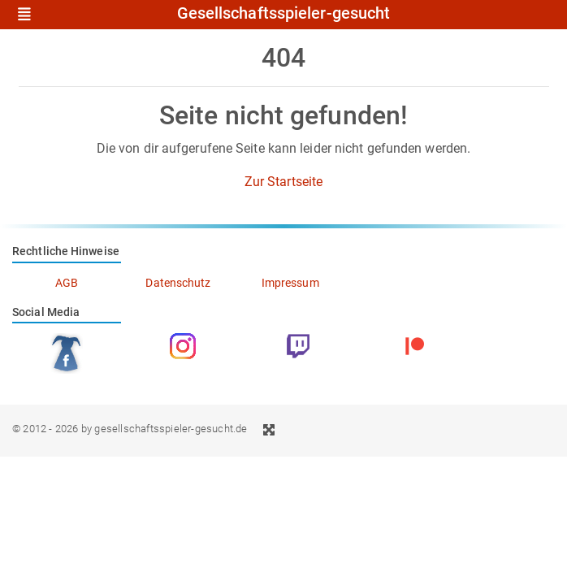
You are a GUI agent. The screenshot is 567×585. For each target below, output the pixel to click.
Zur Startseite (283, 181)
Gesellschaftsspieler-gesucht (284, 14)
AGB (66, 282)
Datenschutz (177, 282)
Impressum (290, 282)
